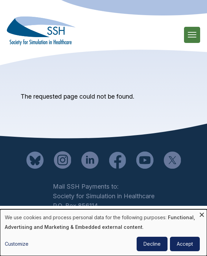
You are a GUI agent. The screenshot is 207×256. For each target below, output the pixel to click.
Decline (152, 244)
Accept (185, 244)
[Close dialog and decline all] (202, 213)
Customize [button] (16, 244)
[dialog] (103, 232)
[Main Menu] (192, 35)
